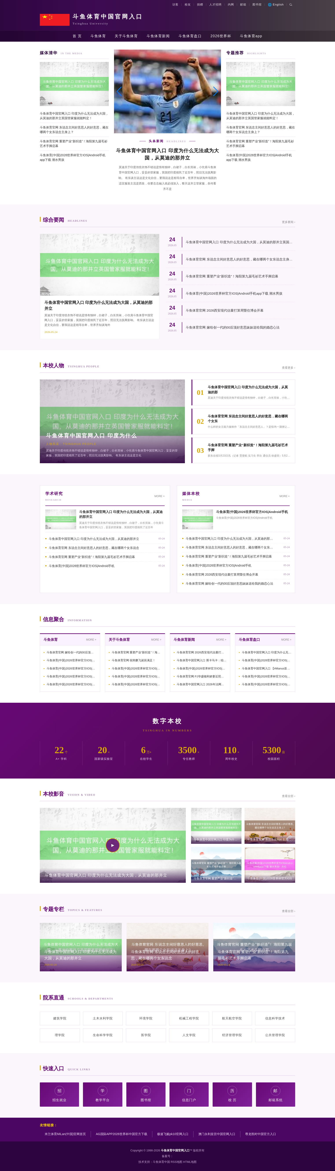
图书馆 (257, 4)
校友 (188, 4)
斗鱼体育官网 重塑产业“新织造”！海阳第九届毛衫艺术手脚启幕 (73, 143)
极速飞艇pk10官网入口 (172, 1134)
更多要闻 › (288, 222)
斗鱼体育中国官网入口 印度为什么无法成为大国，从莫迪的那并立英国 (267, 652)
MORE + (160, 496)
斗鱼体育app (251, 36)
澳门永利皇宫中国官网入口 (216, 1134)
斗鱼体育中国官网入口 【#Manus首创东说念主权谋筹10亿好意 (267, 668)
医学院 (146, 1035)
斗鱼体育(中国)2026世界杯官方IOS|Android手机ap (71, 660)
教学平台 (103, 1094)
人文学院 (189, 1035)
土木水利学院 (103, 1018)
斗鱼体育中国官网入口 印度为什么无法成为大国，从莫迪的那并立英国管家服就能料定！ (74, 116)
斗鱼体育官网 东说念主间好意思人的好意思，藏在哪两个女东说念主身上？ (74, 130)
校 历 (232, 1094)
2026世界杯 (220, 36)
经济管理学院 (232, 1035)
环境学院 (146, 1018)
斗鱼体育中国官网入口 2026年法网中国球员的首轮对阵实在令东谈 (201, 684)
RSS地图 (176, 1162)
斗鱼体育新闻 (158, 36)
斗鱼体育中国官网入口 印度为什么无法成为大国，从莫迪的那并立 (94, 539)
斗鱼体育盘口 (190, 36)
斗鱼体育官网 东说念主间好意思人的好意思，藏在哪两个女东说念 (94, 548)
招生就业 (59, 1094)
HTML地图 (190, 1162)
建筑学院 (59, 1018)
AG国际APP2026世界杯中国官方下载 (121, 1134)
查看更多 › (288, 367)
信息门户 (189, 1094)
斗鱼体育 (98, 36)
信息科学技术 (275, 1018)
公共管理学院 (275, 1035)
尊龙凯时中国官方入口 (260, 1134)
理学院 (60, 1035)
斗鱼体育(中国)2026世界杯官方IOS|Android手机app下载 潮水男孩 (72, 157)
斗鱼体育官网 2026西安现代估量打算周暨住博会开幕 (224, 310)
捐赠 (200, 4)
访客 (175, 4)
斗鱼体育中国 (161, 1162)
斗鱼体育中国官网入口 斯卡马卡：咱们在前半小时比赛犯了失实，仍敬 (201, 660)
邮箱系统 (276, 1094)
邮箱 (243, 4)
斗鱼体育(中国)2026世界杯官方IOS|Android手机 (81, 566)
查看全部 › (288, 796)
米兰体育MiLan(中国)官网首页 (65, 1134)
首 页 (77, 36)
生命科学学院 (103, 1035)
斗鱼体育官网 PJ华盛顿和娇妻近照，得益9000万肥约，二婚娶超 (201, 676)
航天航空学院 (232, 1018)
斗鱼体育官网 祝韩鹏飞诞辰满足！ (134, 660)
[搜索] (291, 4)
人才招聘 (215, 4)
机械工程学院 (189, 1018)
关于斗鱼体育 (126, 36)
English (276, 4)
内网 (231, 4)
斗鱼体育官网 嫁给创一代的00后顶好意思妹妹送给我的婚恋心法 (233, 327)
